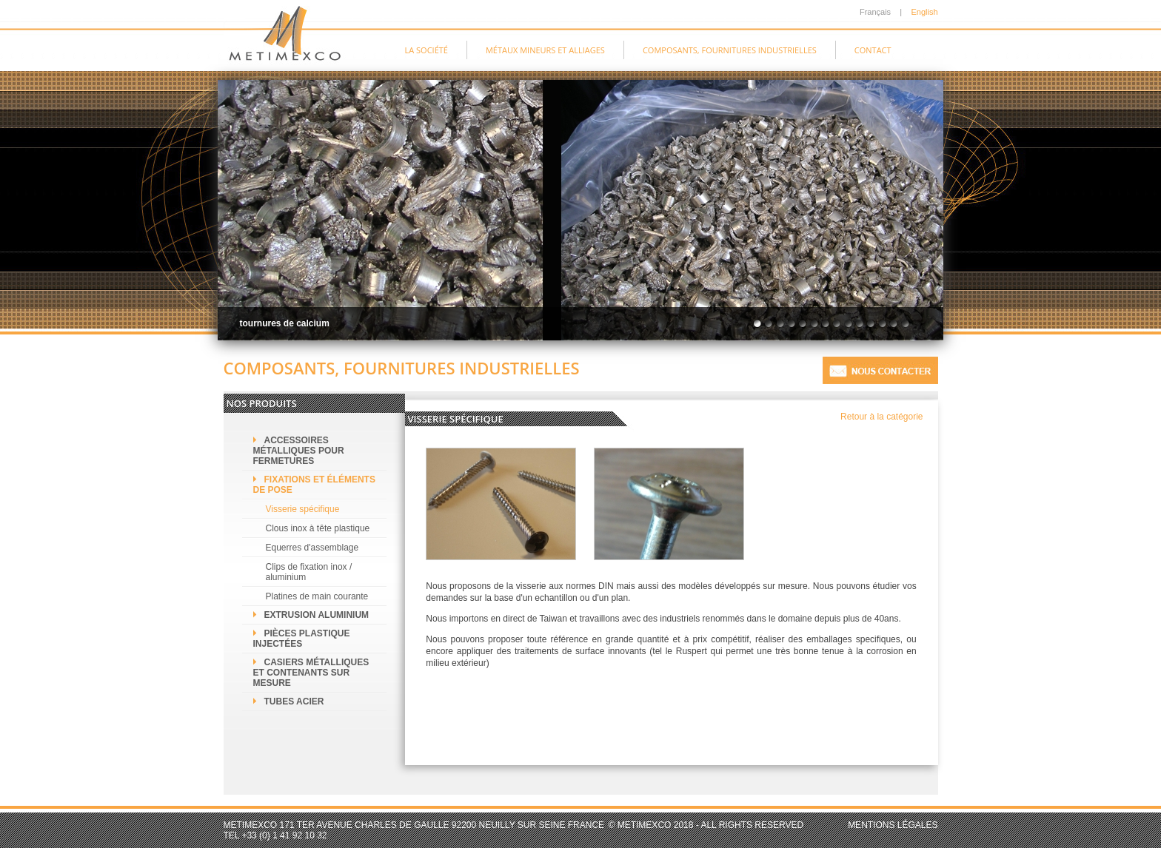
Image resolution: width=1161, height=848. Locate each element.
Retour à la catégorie (881, 416)
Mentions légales (892, 825)
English (924, 11)
